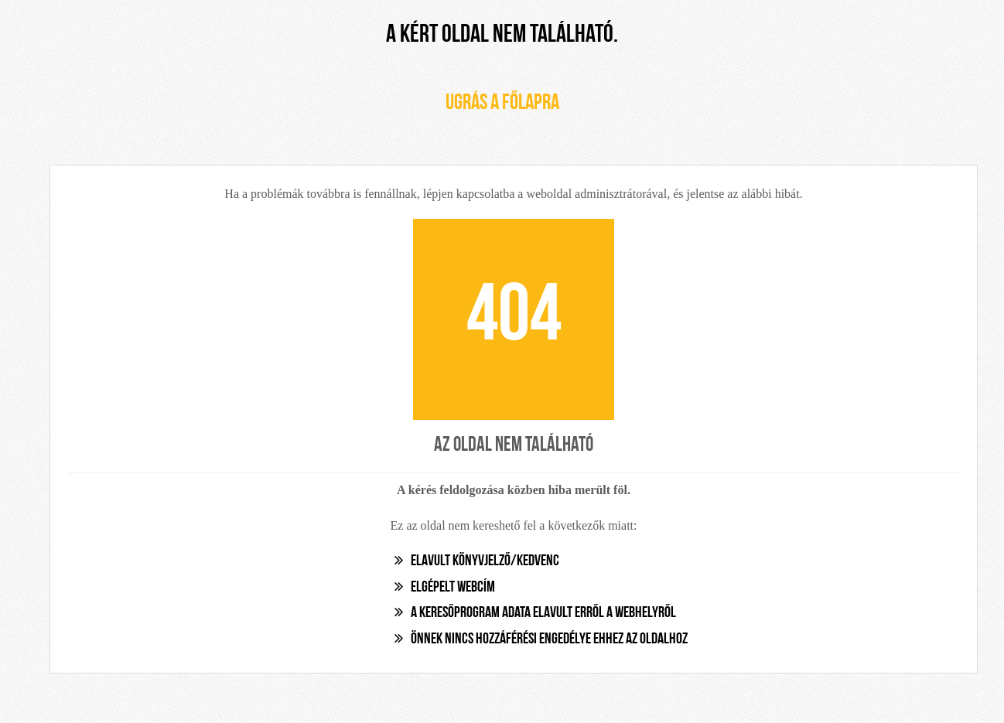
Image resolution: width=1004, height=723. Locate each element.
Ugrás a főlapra (502, 103)
